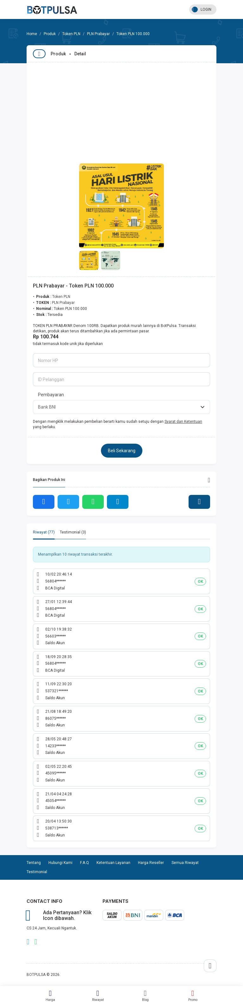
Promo (192, 996)
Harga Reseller (151, 862)
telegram (28, 942)
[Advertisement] (121, 109)
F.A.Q (84, 862)
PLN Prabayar (98, 34)
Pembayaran (51, 394)
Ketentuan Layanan (113, 862)
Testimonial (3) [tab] (73, 532)
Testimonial (37, 872)
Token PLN (71, 34)
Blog (145, 996)
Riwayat (98, 996)
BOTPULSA (36, 974)
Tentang (34, 862)
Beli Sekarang (121, 450)
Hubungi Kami (60, 862)
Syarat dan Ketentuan (183, 421)
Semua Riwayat (185, 862)
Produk (50, 34)
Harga (50, 996)
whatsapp (35, 942)
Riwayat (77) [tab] (44, 532)
